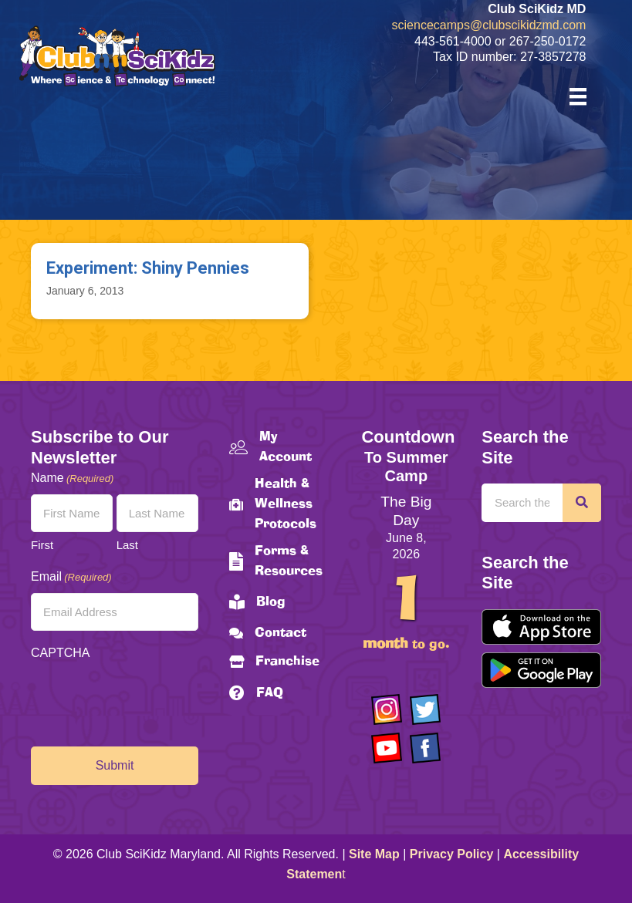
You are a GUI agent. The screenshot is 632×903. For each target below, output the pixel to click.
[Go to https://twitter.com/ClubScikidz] (425, 709)
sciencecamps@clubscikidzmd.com (489, 25)
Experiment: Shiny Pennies (147, 268)
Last (127, 544)
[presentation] (148, 699)
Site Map (374, 854)
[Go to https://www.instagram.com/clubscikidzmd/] (386, 709)
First (42, 544)
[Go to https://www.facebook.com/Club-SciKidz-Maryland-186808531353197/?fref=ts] (425, 748)
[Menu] (578, 96)
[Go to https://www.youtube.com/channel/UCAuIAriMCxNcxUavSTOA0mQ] (386, 748)
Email (71, 577)
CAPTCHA (60, 652)
